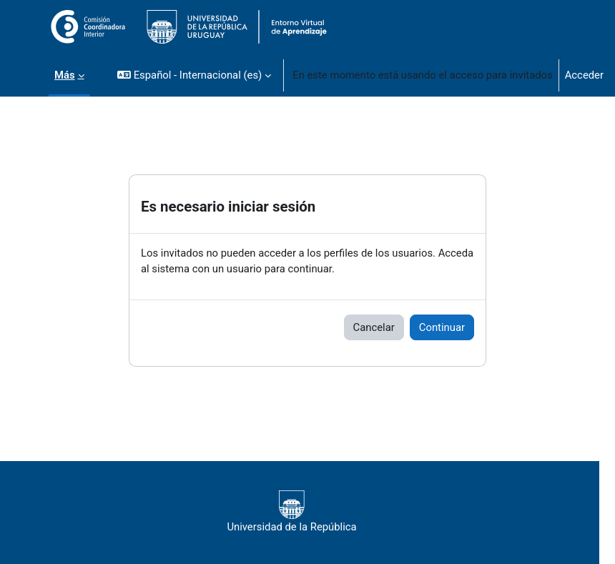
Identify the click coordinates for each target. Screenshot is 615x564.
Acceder (584, 75)
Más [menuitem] (64, 75)
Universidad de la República (291, 511)
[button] (194, 75)
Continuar (442, 327)
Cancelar (374, 327)
